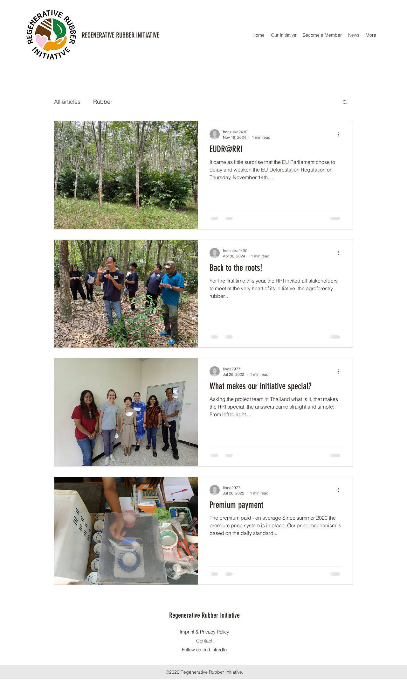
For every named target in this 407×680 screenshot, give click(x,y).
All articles (67, 101)
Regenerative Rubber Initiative (204, 615)
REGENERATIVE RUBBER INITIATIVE (120, 35)
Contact (204, 641)
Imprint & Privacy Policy (204, 632)
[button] (345, 102)
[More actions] (340, 134)
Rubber (102, 101)
